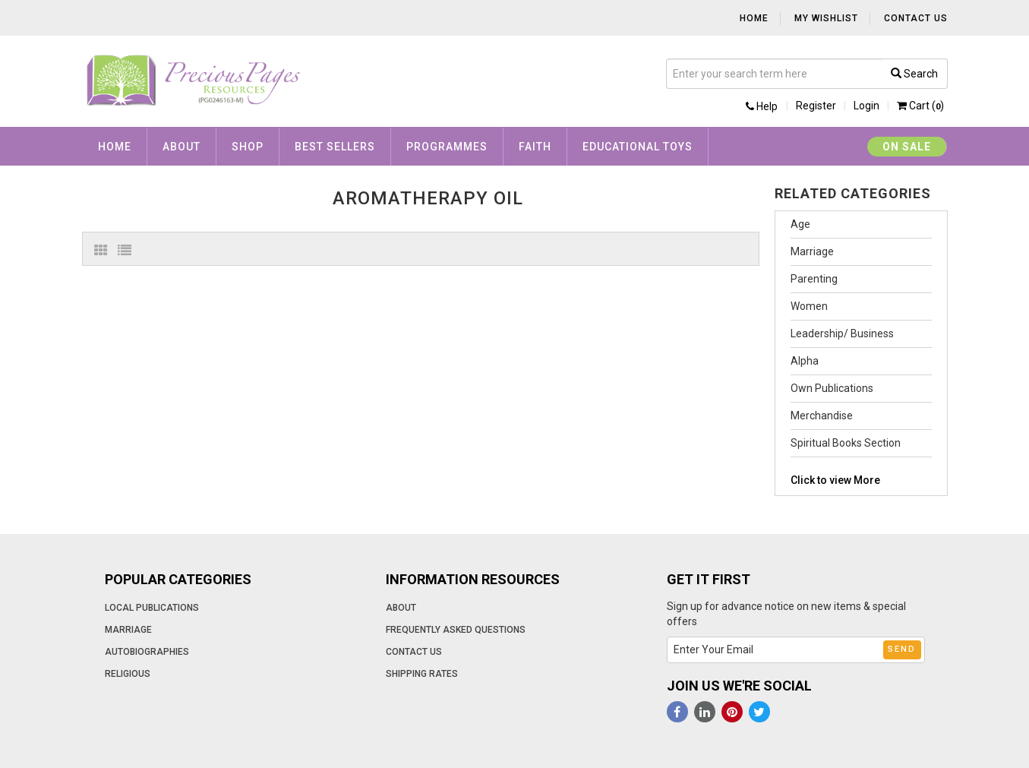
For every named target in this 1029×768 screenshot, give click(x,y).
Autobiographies (147, 651)
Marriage (812, 251)
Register (816, 106)
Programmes (447, 147)
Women (809, 306)
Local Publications (152, 607)
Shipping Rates (422, 673)
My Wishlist (826, 18)
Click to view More (835, 480)
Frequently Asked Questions (456, 629)
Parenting (814, 279)
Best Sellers (335, 147)
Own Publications (832, 388)
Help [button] (762, 106)
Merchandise (822, 415)
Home (754, 18)
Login (866, 106)
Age (800, 224)
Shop (248, 147)
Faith (535, 147)
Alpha (805, 361)
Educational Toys (637, 147)
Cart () (920, 106)
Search (914, 74)
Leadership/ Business (842, 333)
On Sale (906, 147)
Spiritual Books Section (846, 443)
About (181, 147)
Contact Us (916, 18)
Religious (127, 673)
